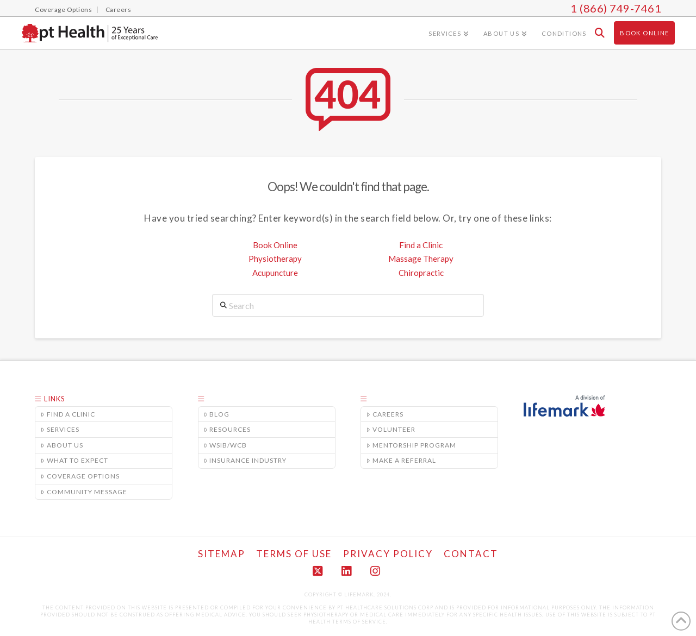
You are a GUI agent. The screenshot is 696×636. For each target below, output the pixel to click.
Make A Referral (401, 460)
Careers (384, 414)
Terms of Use (294, 553)
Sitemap (221, 553)
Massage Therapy (420, 258)
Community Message (84, 492)
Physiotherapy (275, 258)
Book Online (275, 245)
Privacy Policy (388, 553)
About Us (62, 445)
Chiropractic (421, 273)
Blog (217, 414)
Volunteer (390, 429)
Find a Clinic (421, 245)
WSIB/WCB (225, 445)
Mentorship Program (411, 445)
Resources (227, 429)
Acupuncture (275, 273)
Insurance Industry (245, 460)
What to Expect (74, 460)
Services (60, 429)
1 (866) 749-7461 (615, 8)
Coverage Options (80, 476)
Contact (471, 553)
